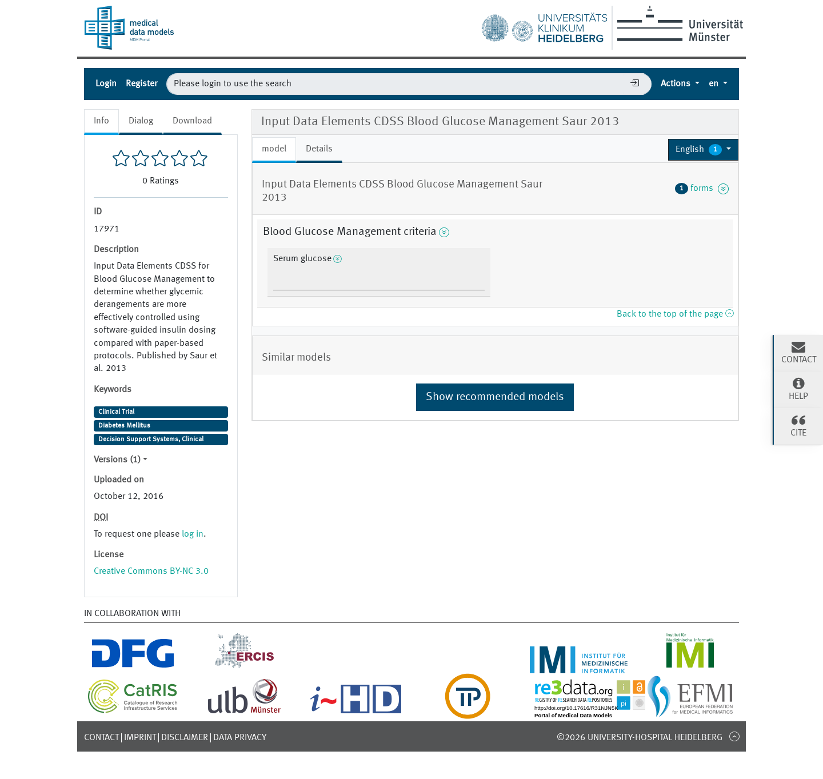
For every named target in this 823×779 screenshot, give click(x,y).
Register (141, 84)
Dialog (141, 121)
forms (702, 188)
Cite (798, 425)
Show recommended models (495, 397)
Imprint (140, 737)
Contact (101, 737)
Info (101, 121)
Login (106, 84)
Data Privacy (239, 737)
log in (192, 534)
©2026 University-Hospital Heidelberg (639, 737)
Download (192, 121)
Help (798, 388)
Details (319, 149)
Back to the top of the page (675, 314)
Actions (677, 84)
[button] (703, 150)
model (274, 149)
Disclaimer (184, 737)
